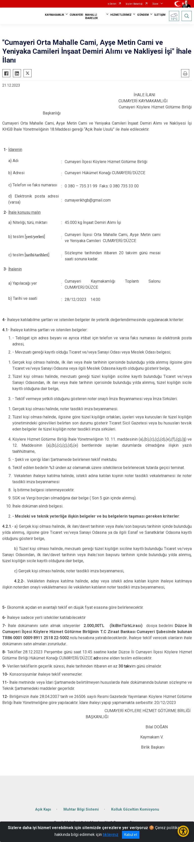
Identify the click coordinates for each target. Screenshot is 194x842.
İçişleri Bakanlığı (134, 4)
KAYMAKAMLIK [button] (54, 14)
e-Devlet (112, 4)
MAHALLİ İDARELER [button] (91, 16)
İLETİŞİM (159, 14)
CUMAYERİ (76, 14)
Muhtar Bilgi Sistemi (81, 809)
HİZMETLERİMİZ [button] (121, 14)
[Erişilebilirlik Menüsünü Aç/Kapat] (183, 831)
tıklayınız (110, 834)
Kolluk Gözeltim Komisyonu (135, 809)
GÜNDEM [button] (143, 14)
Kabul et (130, 835)
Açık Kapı (43, 809)
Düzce (155, 4)
